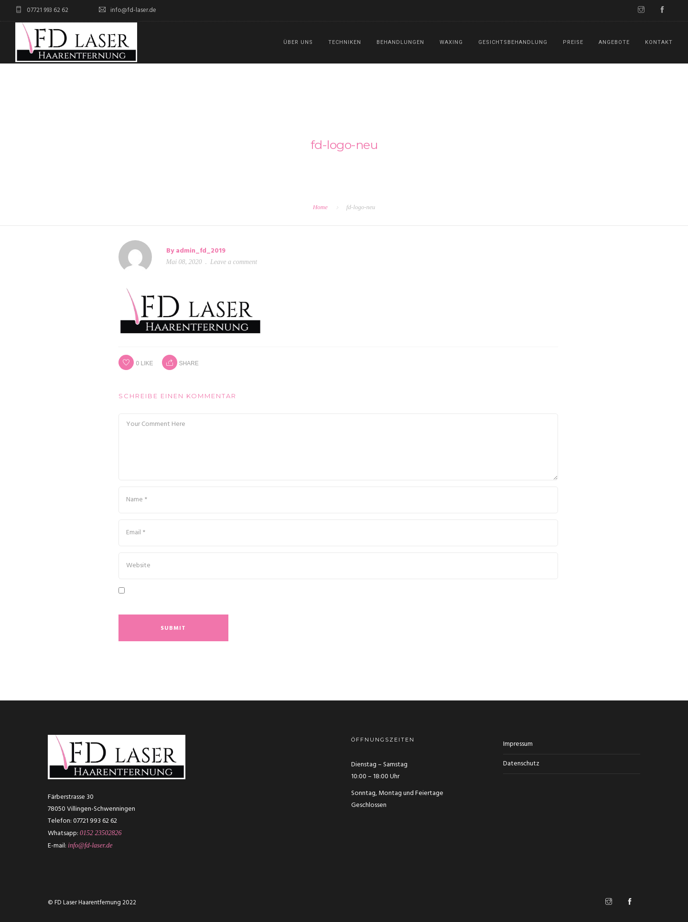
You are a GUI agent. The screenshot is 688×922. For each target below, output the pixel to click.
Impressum (518, 744)
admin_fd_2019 (201, 250)
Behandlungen (400, 42)
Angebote (614, 42)
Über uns (298, 42)
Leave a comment (233, 261)
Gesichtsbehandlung (513, 42)
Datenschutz (521, 763)
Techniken (344, 42)
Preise (573, 42)
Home (320, 207)
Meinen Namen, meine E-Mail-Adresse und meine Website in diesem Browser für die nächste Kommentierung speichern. (325, 603)
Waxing (451, 42)
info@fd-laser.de (90, 845)
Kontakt (659, 42)
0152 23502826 (101, 833)
